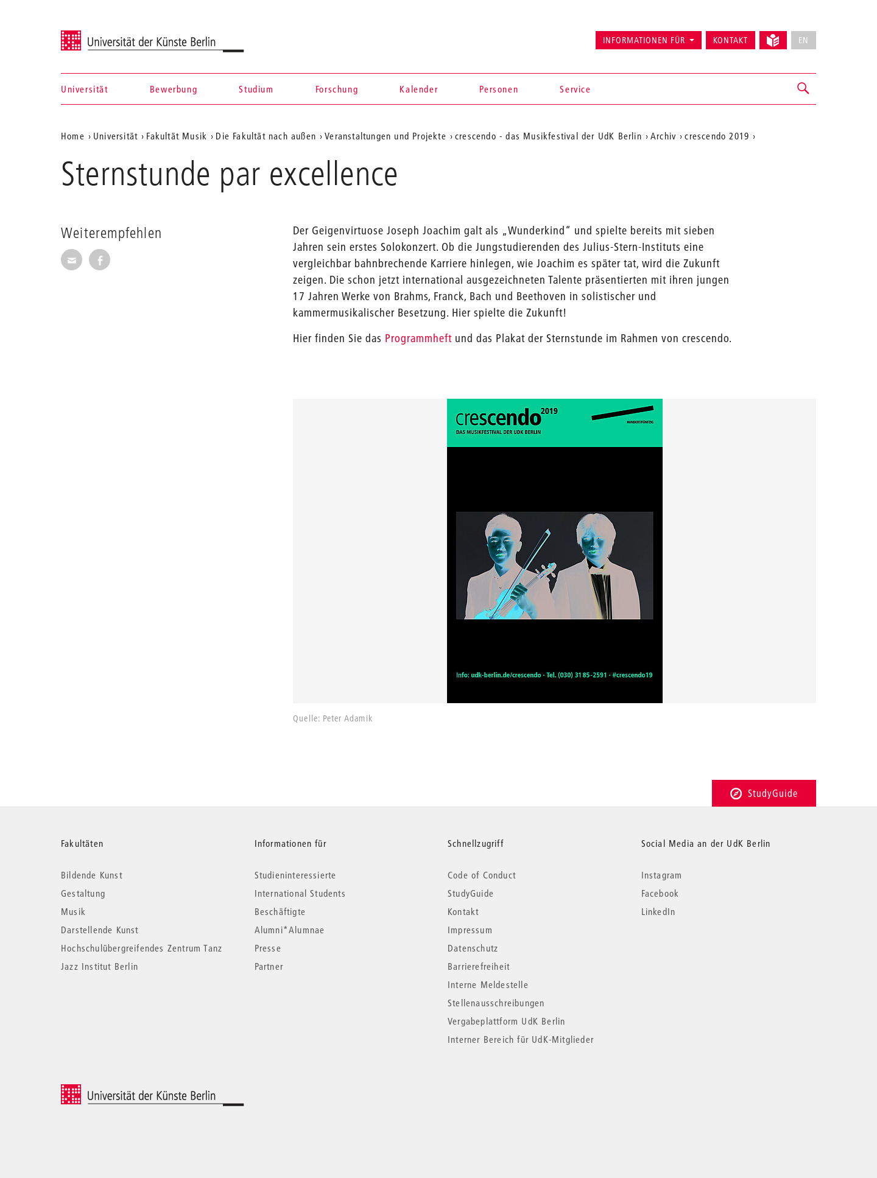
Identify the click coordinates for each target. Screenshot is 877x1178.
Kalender (419, 89)
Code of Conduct (482, 875)
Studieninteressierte (296, 875)
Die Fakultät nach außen (266, 136)
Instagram (662, 875)
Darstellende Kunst (100, 930)
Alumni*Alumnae (290, 930)
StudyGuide (764, 793)
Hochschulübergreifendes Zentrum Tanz (141, 948)
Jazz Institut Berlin (99, 966)
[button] (804, 89)
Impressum (470, 930)
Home (73, 136)
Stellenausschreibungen (496, 1003)
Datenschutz (473, 948)
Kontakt (730, 40)
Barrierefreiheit (479, 966)
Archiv (663, 136)
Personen (498, 89)
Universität (84, 89)
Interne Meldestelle (488, 984)
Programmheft (418, 338)
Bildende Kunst (91, 875)
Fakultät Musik (176, 136)
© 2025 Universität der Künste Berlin (124, 1090)
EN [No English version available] (803, 40)
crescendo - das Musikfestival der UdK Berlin (548, 136)
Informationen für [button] (644, 40)
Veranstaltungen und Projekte (385, 136)
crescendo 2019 (717, 136)
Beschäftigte (280, 911)
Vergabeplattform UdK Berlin (506, 1021)
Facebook (660, 893)
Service (575, 89)
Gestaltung (83, 893)
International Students (300, 893)
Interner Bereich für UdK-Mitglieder (521, 1039)
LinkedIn (658, 911)
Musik (73, 911)
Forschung (336, 89)
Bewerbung (173, 89)
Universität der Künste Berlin (109, 34)
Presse (268, 948)
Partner (269, 966)
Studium (256, 89)
